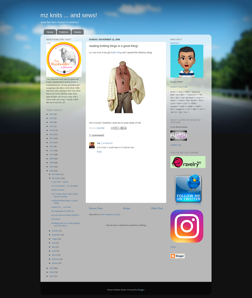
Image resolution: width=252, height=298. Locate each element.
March (55, 255)
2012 (51, 146)
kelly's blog (116, 52)
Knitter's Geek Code (178, 87)
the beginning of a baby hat (62, 211)
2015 (51, 134)
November (56, 178)
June (54, 243)
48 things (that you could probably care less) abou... (65, 224)
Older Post (157, 208)
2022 (51, 114)
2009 (51, 158)
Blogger (141, 290)
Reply (99, 152)
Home (50, 32)
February (56, 259)
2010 (51, 154)
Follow (173, 247)
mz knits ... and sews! (68, 15)
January (55, 263)
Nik (98, 143)
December (56, 174)
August (55, 239)
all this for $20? (57, 190)
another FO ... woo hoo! (61, 207)
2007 (51, 167)
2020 (51, 118)
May (54, 247)
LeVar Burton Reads (178, 127)
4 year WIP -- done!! (59, 182)
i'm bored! (55, 219)
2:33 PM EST (107, 143)
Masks (77, 32)
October (55, 231)
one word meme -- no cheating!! (64, 186)
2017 (51, 126)
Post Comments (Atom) (110, 214)
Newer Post (95, 208)
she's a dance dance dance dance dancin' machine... (64, 195)
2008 (51, 162)
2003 (51, 276)
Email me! (174, 43)
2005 (51, 268)
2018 (51, 122)
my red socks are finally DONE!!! (65, 215)
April (54, 251)
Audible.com (175, 145)
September (56, 235)
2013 (51, 142)
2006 (51, 171)
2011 (51, 150)
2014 (51, 138)
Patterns (63, 32)
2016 (51, 130)
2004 (51, 272)
